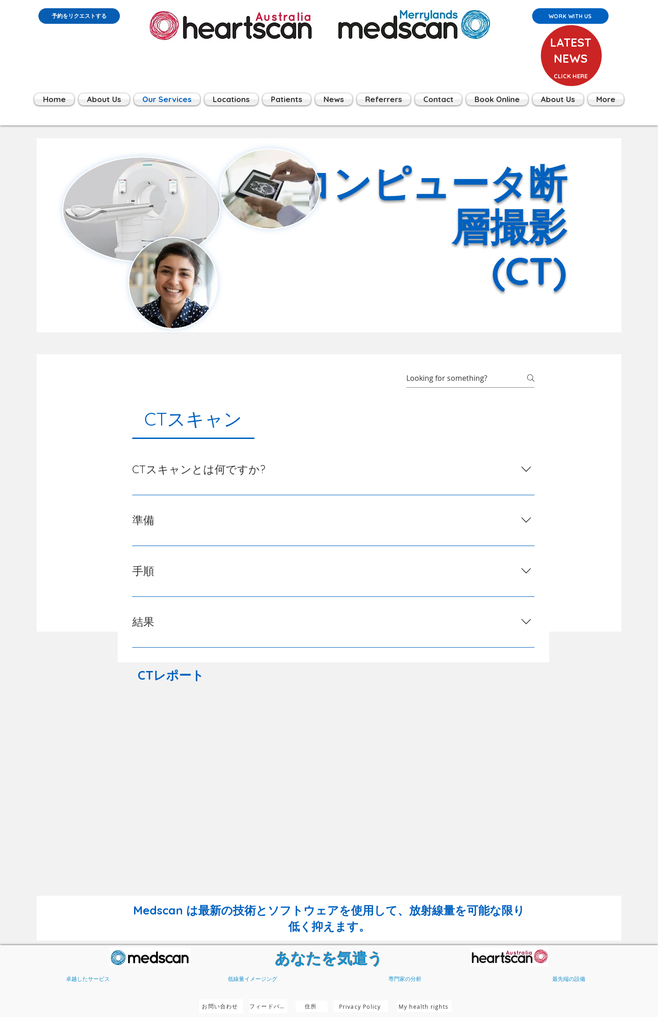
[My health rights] (424, 1006)
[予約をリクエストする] (79, 16)
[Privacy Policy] (361, 1006)
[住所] (312, 1006)
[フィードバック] (268, 1006)
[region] (570, 68)
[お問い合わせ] (221, 1006)
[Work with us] (570, 16)
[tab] (193, 419)
